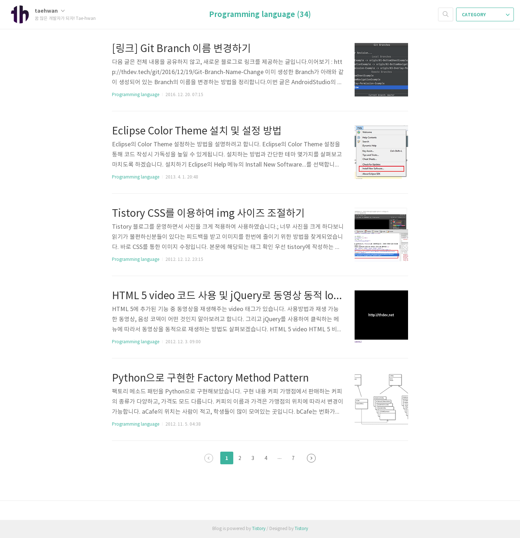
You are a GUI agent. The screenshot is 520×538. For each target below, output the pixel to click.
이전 (208, 458)
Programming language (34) (260, 14)
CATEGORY (486, 14)
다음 (311, 458)
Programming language (135, 94)
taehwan (50, 11)
